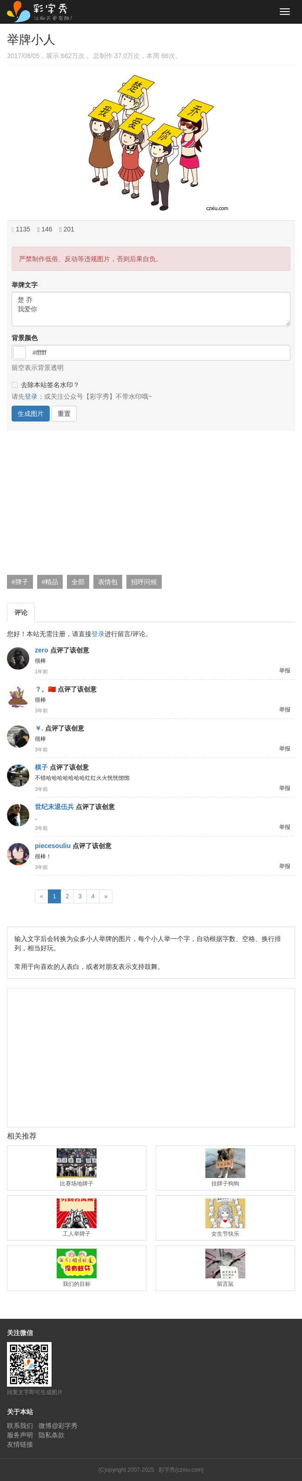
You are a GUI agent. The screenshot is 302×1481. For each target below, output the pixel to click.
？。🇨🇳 (45, 689)
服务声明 (20, 1435)
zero (41, 650)
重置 (64, 413)
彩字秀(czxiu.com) (181, 1470)
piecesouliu (53, 845)
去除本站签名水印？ (45, 384)
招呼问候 (144, 582)
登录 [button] (31, 396)
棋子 (41, 767)
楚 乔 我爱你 (151, 309)
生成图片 (31, 413)
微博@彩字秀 (58, 1425)
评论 (20, 612)
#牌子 (20, 582)
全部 (78, 582)
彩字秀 (42, 11)
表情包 (108, 582)
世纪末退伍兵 (54, 806)
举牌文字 (25, 285)
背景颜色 (25, 338)
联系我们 (20, 1425)
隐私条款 (52, 1435)
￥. (39, 728)
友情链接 (20, 1444)
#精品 (50, 582)
